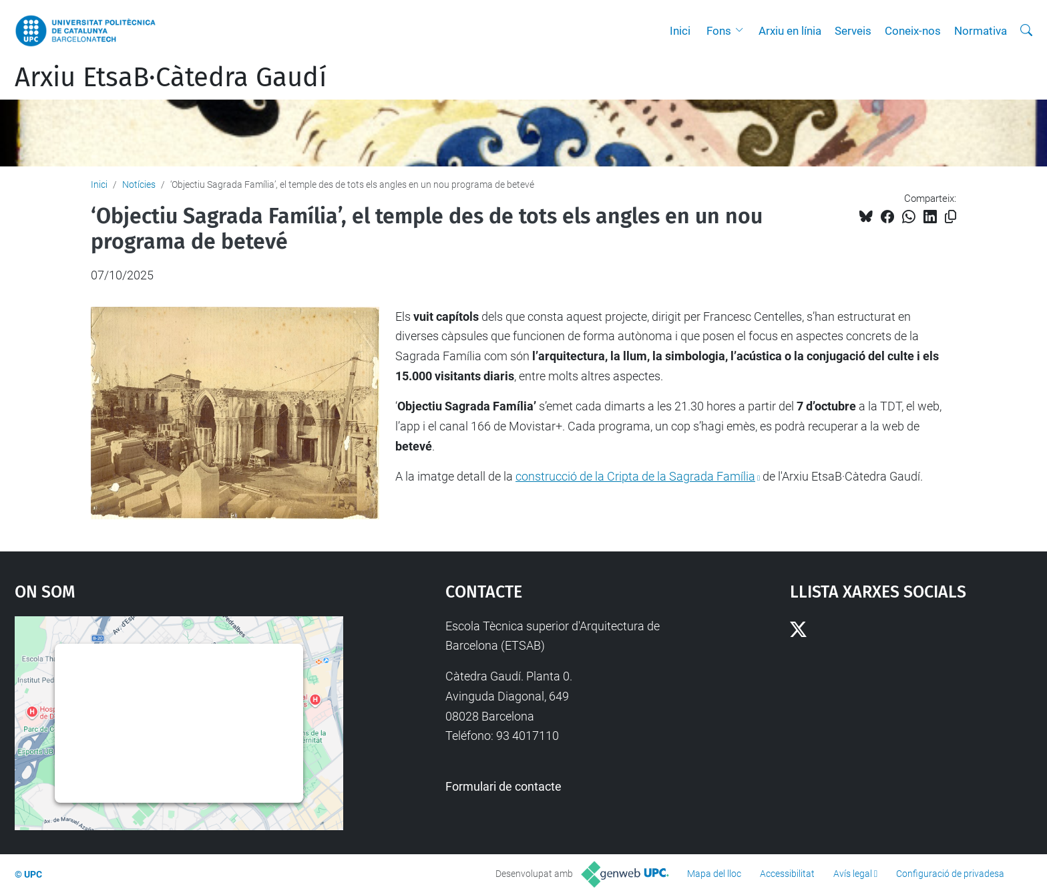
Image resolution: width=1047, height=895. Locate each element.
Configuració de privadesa (950, 873)
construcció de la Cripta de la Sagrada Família (635, 476)
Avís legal (852, 873)
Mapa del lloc (714, 873)
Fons (718, 30)
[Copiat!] (950, 217)
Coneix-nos (913, 30)
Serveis (853, 30)
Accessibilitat (787, 873)
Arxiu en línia (790, 30)
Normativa (980, 30)
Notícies (139, 184)
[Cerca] (1026, 31)
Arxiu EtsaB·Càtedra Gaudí (171, 77)
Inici (680, 30)
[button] (742, 31)
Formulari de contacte (503, 786)
